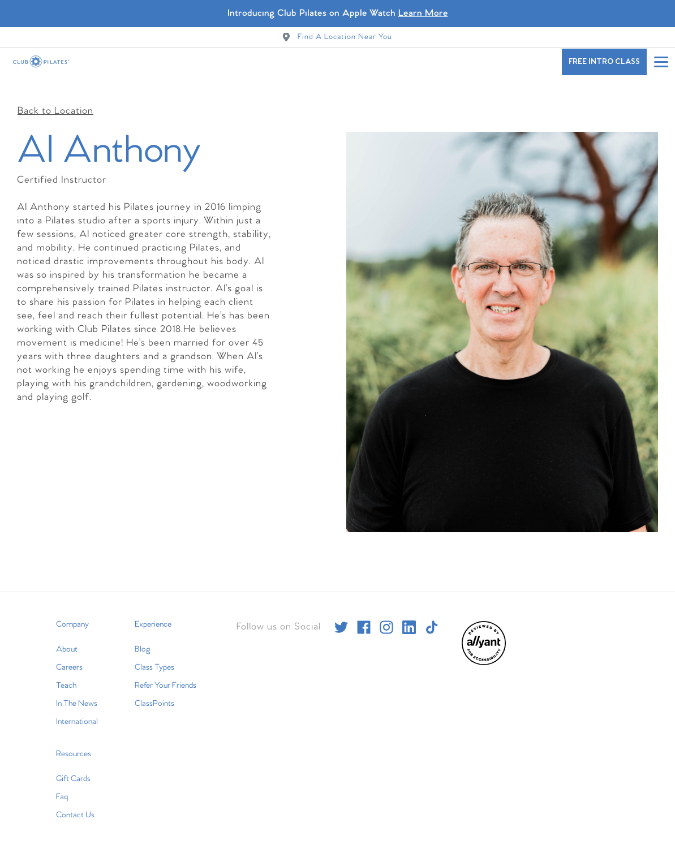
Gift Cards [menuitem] (73, 770)
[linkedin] (409, 619)
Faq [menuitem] (62, 788)
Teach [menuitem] (66, 677)
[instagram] (386, 619)
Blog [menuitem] (143, 641)
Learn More (423, 13)
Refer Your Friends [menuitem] (165, 677)
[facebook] (364, 619)
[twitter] (341, 619)
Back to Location (55, 103)
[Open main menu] (661, 62)
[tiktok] (431, 619)
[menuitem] (483, 654)
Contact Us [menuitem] (75, 806)
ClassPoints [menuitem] (154, 695)
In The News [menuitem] (76, 695)
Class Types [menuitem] (154, 659)
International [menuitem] (77, 713)
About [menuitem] (67, 641)
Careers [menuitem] (69, 659)
